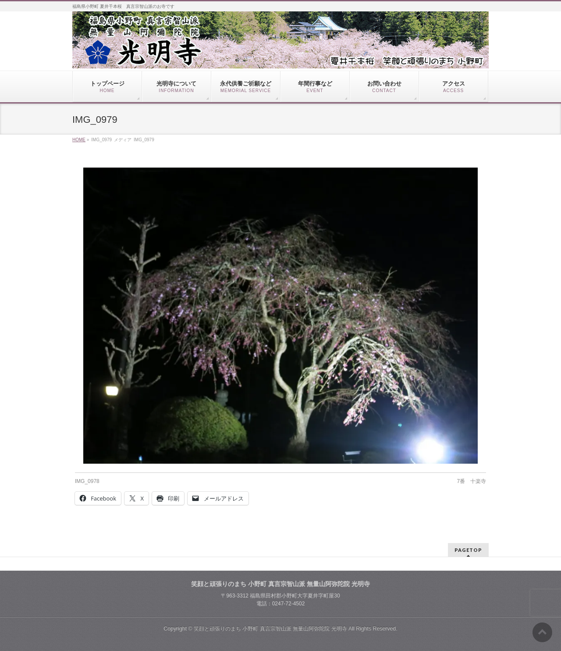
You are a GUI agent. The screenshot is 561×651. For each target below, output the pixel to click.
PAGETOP (468, 550)
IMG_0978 (87, 481)
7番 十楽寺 (471, 481)
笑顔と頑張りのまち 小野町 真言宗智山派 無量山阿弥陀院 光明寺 (270, 629)
